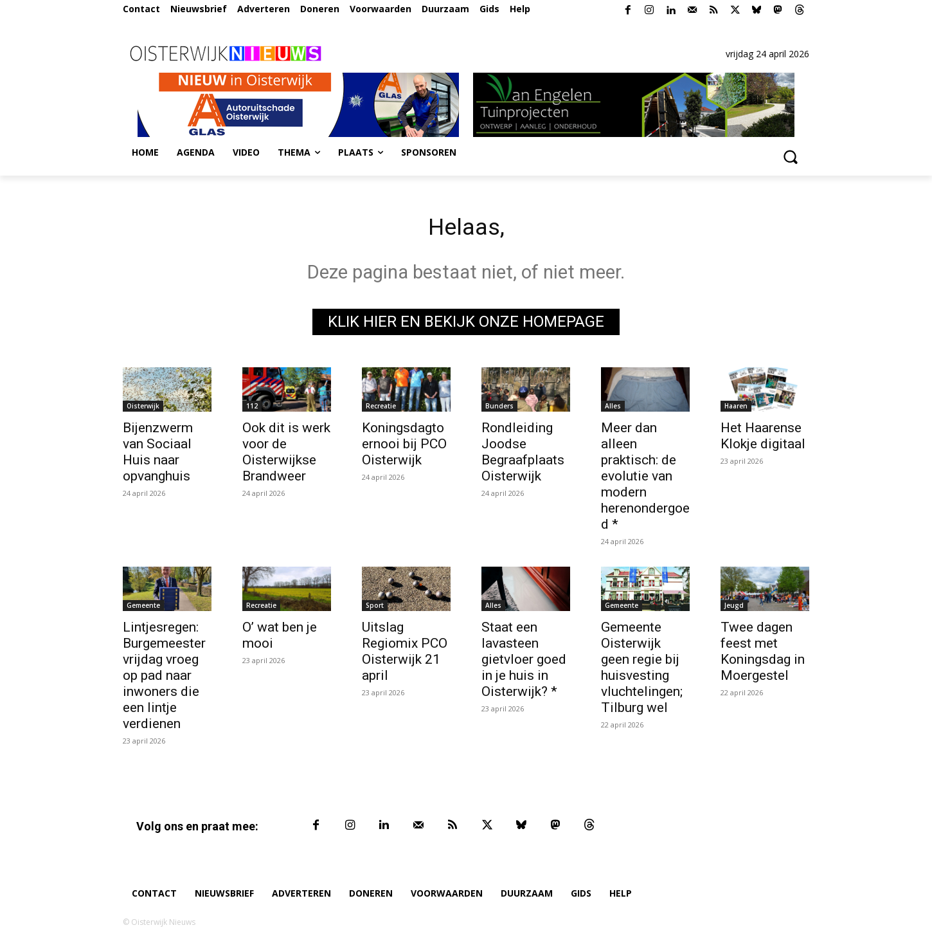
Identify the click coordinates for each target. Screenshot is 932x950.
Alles (613, 409)
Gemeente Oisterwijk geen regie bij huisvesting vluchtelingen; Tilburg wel (642, 670)
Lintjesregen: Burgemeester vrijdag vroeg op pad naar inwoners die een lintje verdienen (164, 679)
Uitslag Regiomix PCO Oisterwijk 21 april (404, 654)
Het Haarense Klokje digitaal (763, 439)
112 (252, 409)
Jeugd (734, 608)
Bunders (499, 409)
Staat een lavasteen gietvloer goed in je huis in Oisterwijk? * (523, 662)
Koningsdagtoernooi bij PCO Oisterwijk (404, 447)
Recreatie (381, 409)
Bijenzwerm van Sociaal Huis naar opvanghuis (158, 455)
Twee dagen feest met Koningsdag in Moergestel (763, 654)
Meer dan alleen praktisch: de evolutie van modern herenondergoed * (645, 479)
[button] (790, 156)
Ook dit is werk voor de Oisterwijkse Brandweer (286, 455)
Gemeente (143, 608)
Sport (375, 608)
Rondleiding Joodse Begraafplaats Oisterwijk (522, 455)
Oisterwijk (143, 409)
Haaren (736, 409)
